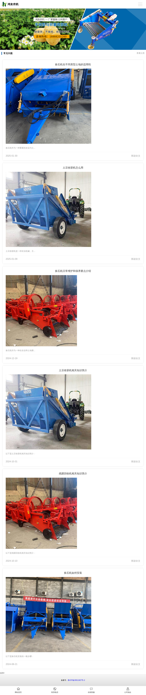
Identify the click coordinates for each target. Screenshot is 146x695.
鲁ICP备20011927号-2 (76, 680)
